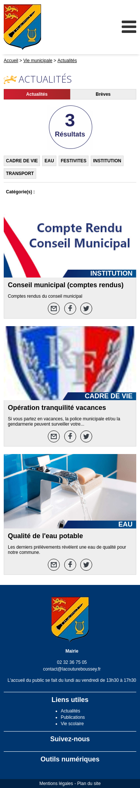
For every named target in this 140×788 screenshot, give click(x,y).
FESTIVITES (74, 160)
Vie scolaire (72, 723)
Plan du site (89, 783)
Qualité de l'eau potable (45, 536)
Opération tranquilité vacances (57, 407)
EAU (49, 160)
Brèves (103, 94)
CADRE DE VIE (22, 160)
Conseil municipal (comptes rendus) (66, 285)
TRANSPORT (20, 173)
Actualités (36, 94)
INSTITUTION (107, 160)
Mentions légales (56, 783)
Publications (73, 717)
